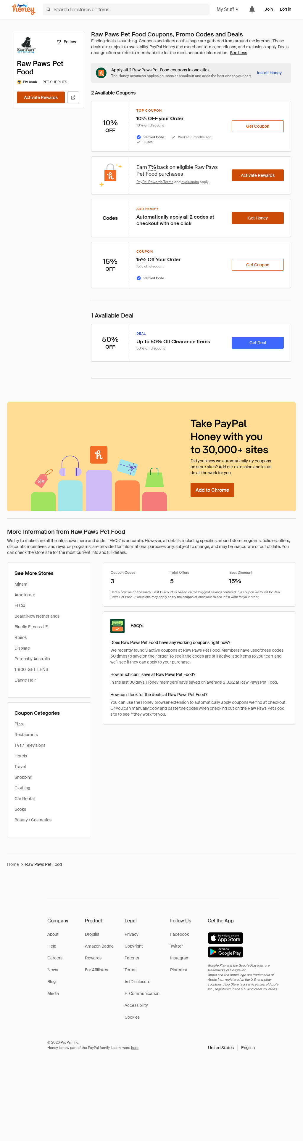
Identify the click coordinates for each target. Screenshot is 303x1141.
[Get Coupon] (258, 126)
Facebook (179, 934)
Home (13, 864)
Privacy (131, 934)
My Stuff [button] (228, 9)
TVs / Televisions (29, 745)
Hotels (20, 756)
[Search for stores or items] (126, 9)
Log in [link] (285, 9)
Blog (51, 981)
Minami (21, 584)
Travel (20, 766)
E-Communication (142, 993)
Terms (130, 969)
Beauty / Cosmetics (32, 820)
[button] (231, 1048)
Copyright (134, 946)
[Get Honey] (258, 218)
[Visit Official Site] (73, 97)
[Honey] (24, 9)
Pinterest (178, 969)
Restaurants (26, 734)
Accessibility (136, 1005)
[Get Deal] (258, 343)
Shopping (23, 777)
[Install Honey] (269, 72)
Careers (54, 958)
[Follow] (66, 42)
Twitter (176, 946)
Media (53, 993)
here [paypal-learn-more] (134, 1047)
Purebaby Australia (32, 658)
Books (20, 809)
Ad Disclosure (137, 981)
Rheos (20, 637)
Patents (132, 958)
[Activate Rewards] (41, 97)
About (53, 934)
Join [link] (269, 9)
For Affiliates (96, 969)
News (52, 969)
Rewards (93, 958)
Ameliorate (24, 594)
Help (51, 946)
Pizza (19, 724)
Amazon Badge (99, 946)
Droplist (92, 934)
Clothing (22, 788)
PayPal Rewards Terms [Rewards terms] (154, 182)
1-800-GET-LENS (31, 669)
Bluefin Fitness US (31, 626)
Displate (22, 648)
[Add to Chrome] (212, 490)
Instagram (180, 958)
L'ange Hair (25, 680)
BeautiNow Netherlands (36, 616)
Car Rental (24, 798)
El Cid (19, 605)
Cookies (132, 1017)
